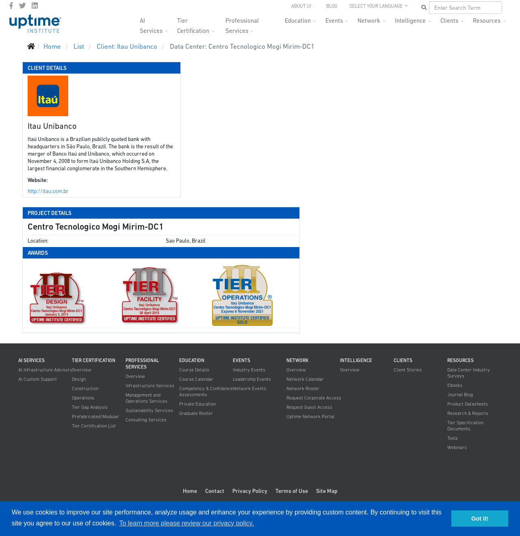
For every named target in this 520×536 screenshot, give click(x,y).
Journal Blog (460, 394)
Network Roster (302, 388)
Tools (452, 438)
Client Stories (408, 370)
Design (79, 379)
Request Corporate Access (313, 398)
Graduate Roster (196, 413)
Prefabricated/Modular (95, 416)
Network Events (249, 388)
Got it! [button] (479, 518)
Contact (214, 491)
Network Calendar (305, 379)
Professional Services (242, 23)
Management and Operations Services (146, 398)
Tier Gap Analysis (90, 407)
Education (298, 20)
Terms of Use (291, 491)
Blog (331, 6)
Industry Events (249, 370)
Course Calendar (196, 379)
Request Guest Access (309, 407)
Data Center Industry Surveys (468, 373)
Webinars (457, 447)
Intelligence (410, 20)
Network (369, 20)
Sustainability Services (149, 410)
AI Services (151, 23)
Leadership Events (252, 379)
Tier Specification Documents (465, 426)
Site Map (327, 491)
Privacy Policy (249, 491)
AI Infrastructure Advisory (45, 370)
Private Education (197, 404)
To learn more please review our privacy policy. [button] (186, 523)
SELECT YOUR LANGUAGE (376, 6)
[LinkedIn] (35, 6)
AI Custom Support (37, 379)
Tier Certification (193, 23)
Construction (85, 388)
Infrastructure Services (150, 385)
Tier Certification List (94, 426)
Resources (486, 20)
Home (190, 491)
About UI (301, 6)
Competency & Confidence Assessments (206, 391)
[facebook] (11, 6)
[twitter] (22, 6)
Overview (81, 370)
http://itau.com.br (48, 191)
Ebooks (454, 385)
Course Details (194, 370)
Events (334, 20)
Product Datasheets (467, 404)
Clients (449, 20)
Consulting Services (146, 420)
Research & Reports (467, 413)
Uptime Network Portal (310, 416)
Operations (83, 398)
